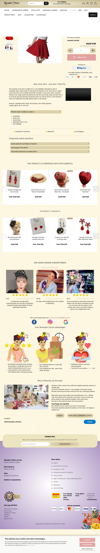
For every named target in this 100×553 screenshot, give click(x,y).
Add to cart (79, 57)
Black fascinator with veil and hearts (14, 238)
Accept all (87, 540)
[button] (84, 3)
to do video (78, 94)
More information (87, 549)
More (80, 10)
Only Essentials (87, 545)
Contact (93, 10)
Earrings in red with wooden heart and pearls (38, 238)
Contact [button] (60, 415)
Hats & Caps (35, 10)
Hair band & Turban (50, 10)
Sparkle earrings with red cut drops (14, 190)
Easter (6, 10)
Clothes (73, 10)
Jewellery (63, 10)
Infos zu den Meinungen (50, 267)
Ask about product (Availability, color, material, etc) (80, 73)
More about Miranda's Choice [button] (80, 415)
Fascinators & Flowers (20, 10)
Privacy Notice (31, 545)
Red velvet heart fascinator (85, 190)
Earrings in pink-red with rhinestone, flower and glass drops (85, 238)
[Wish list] (91, 3)
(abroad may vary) (87, 29)
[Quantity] (81, 50)
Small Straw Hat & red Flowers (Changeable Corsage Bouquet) (38, 190)
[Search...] (46, 3)
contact (90, 368)
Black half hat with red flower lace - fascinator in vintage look (61, 190)
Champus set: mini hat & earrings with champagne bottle (62, 238)
